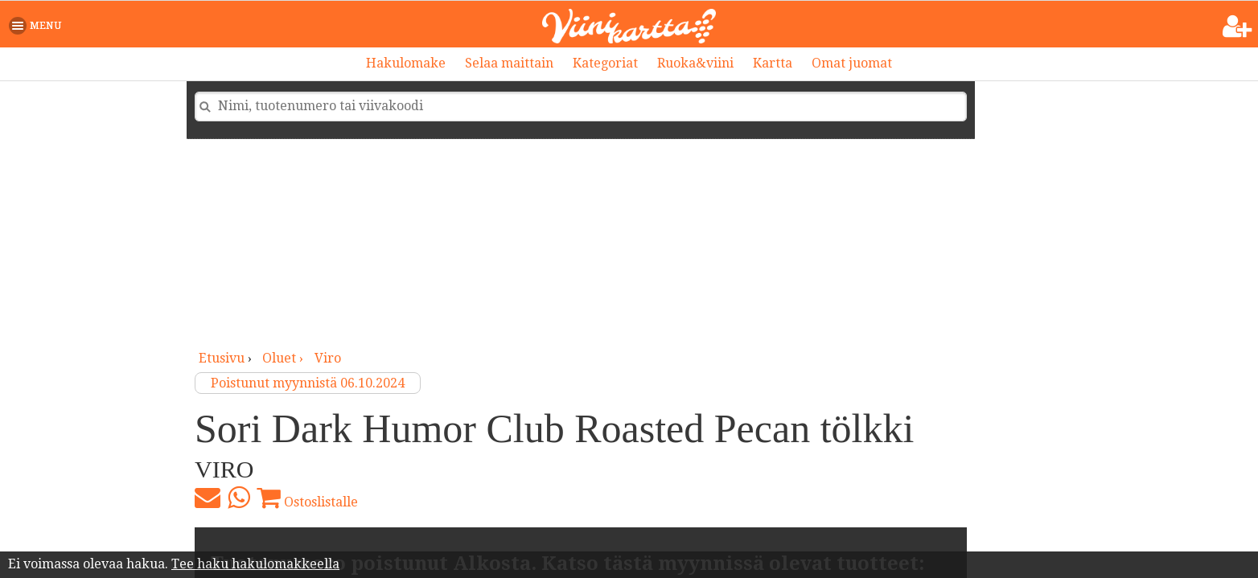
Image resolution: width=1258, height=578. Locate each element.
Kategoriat (605, 63)
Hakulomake (406, 63)
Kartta (772, 63)
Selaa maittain (509, 63)
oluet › (284, 358)
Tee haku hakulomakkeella (255, 564)
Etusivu (222, 358)
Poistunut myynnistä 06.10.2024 (308, 383)
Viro (327, 358)
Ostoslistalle (307, 497)
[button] (38, 25)
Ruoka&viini (695, 63)
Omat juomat (852, 63)
